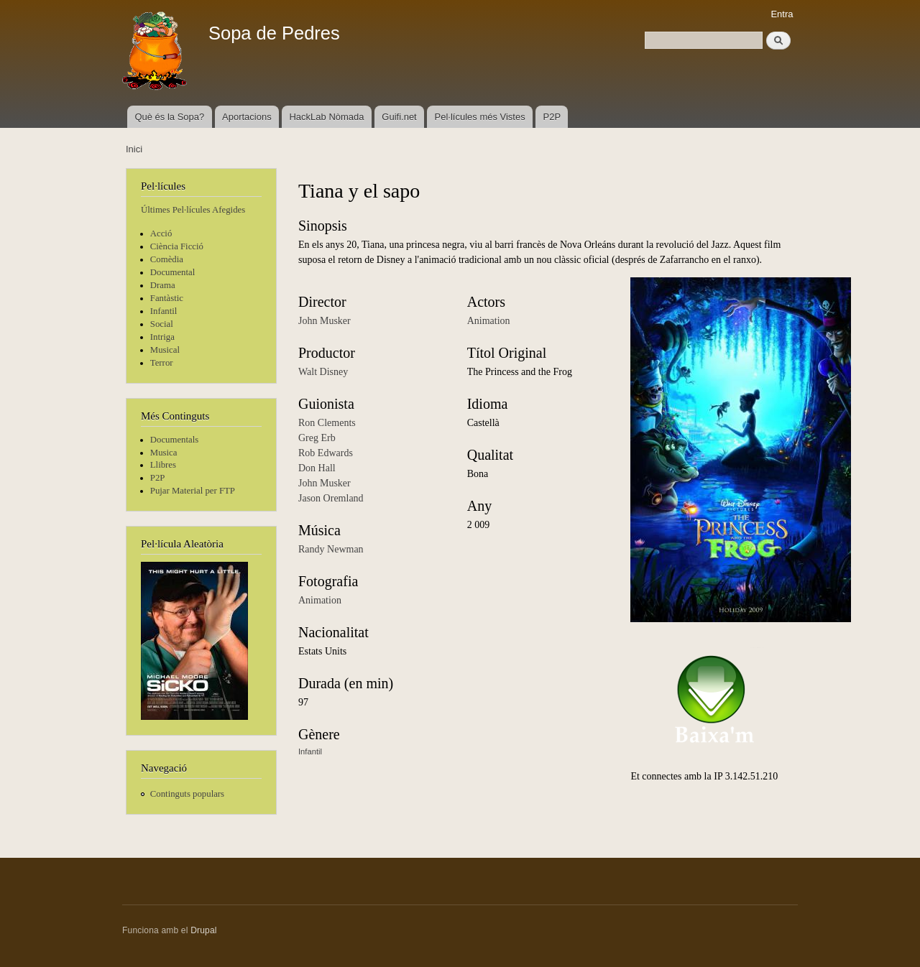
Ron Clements (327, 422)
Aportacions (247, 116)
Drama (162, 285)
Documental (172, 272)
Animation (319, 600)
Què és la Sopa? (169, 116)
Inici (134, 149)
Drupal (203, 930)
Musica (164, 453)
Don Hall (317, 468)
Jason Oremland (331, 498)
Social (161, 324)
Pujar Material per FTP (192, 491)
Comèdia (166, 259)
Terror (161, 363)
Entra (781, 14)
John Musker (324, 320)
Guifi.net (399, 116)
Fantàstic (166, 298)
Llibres (163, 465)
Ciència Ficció (176, 246)
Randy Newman (331, 549)
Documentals (174, 440)
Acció (161, 233)
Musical (165, 350)
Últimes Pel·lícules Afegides (193, 210)
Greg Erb (317, 437)
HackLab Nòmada (326, 116)
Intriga (162, 337)
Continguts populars (187, 794)
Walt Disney (323, 371)
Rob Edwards (325, 453)
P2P (552, 116)
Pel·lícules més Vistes (480, 116)
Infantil (164, 311)
